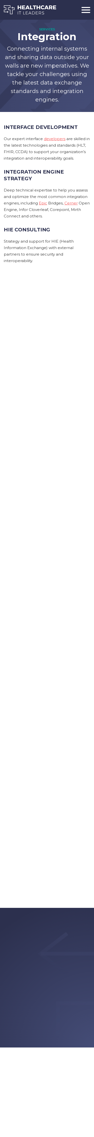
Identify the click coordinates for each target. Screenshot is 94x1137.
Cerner (71, 203)
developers (54, 138)
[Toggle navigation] (84, 10)
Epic (43, 203)
